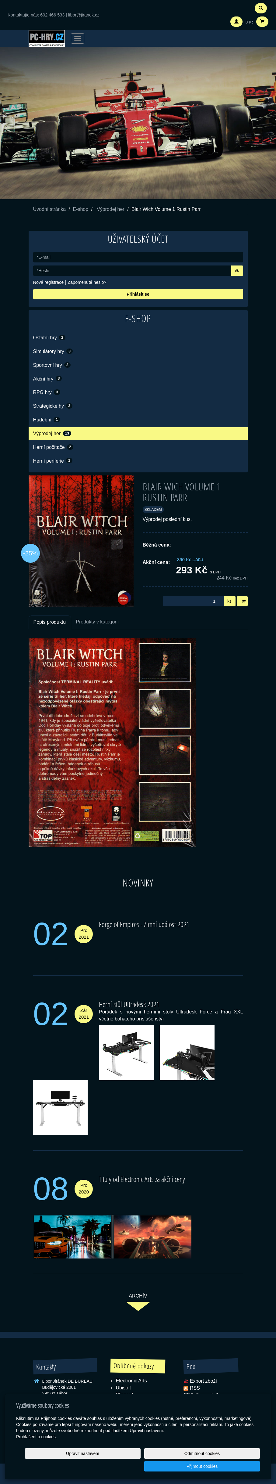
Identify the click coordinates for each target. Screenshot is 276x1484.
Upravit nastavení (135, 1466)
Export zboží (203, 1381)
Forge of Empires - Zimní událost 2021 (144, 924)
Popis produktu (49, 622)
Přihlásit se (138, 294)
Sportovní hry (52, 365)
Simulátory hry (53, 351)
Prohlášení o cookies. (36, 1449)
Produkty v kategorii (97, 621)
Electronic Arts (131, 1380)
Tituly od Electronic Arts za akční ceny (142, 1179)
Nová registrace (48, 282)
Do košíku (244, 601)
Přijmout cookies (236, 1466)
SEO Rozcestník (201, 1394)
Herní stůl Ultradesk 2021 (129, 1004)
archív (138, 1295)
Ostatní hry (49, 337)
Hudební (46, 419)
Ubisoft (123, 1387)
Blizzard (124, 1394)
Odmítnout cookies (186, 1466)
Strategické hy (53, 406)
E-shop (80, 209)
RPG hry (46, 392)
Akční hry (47, 378)
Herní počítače (53, 447)
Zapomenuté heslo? (87, 282)
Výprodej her (110, 209)
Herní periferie (53, 460)
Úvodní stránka (49, 209)
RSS (195, 1388)
